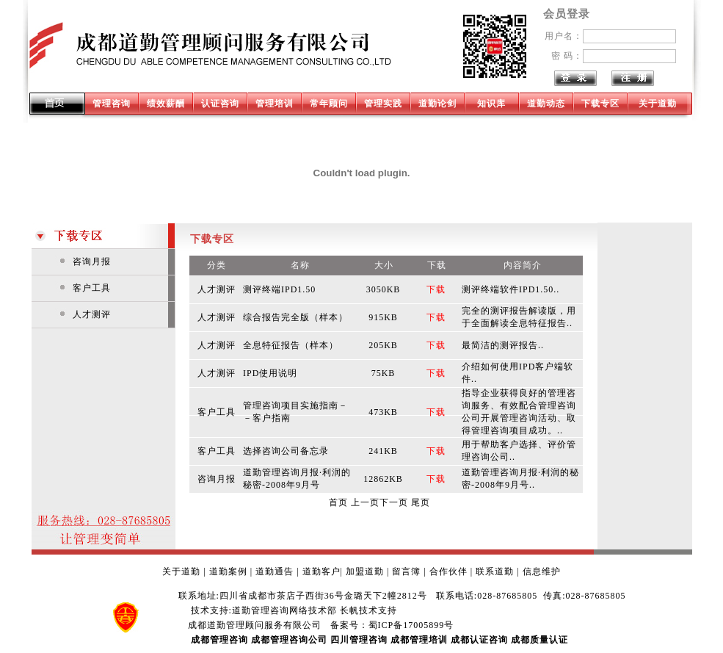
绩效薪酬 (166, 103)
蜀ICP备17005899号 (411, 625)
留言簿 (406, 571)
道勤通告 (274, 571)
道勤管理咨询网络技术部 (284, 610)
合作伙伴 (448, 571)
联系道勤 (495, 571)
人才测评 (92, 314)
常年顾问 (329, 103)
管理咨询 (111, 103)
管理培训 (274, 103)
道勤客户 (321, 571)
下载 (436, 289)
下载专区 (600, 103)
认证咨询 (220, 103)
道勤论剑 (437, 103)
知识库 (491, 103)
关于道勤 (658, 103)
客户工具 (92, 288)
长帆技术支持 (368, 610)
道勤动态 (546, 103)
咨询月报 (92, 261)
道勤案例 (228, 571)
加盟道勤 (365, 571)
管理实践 (383, 103)
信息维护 (542, 571)
